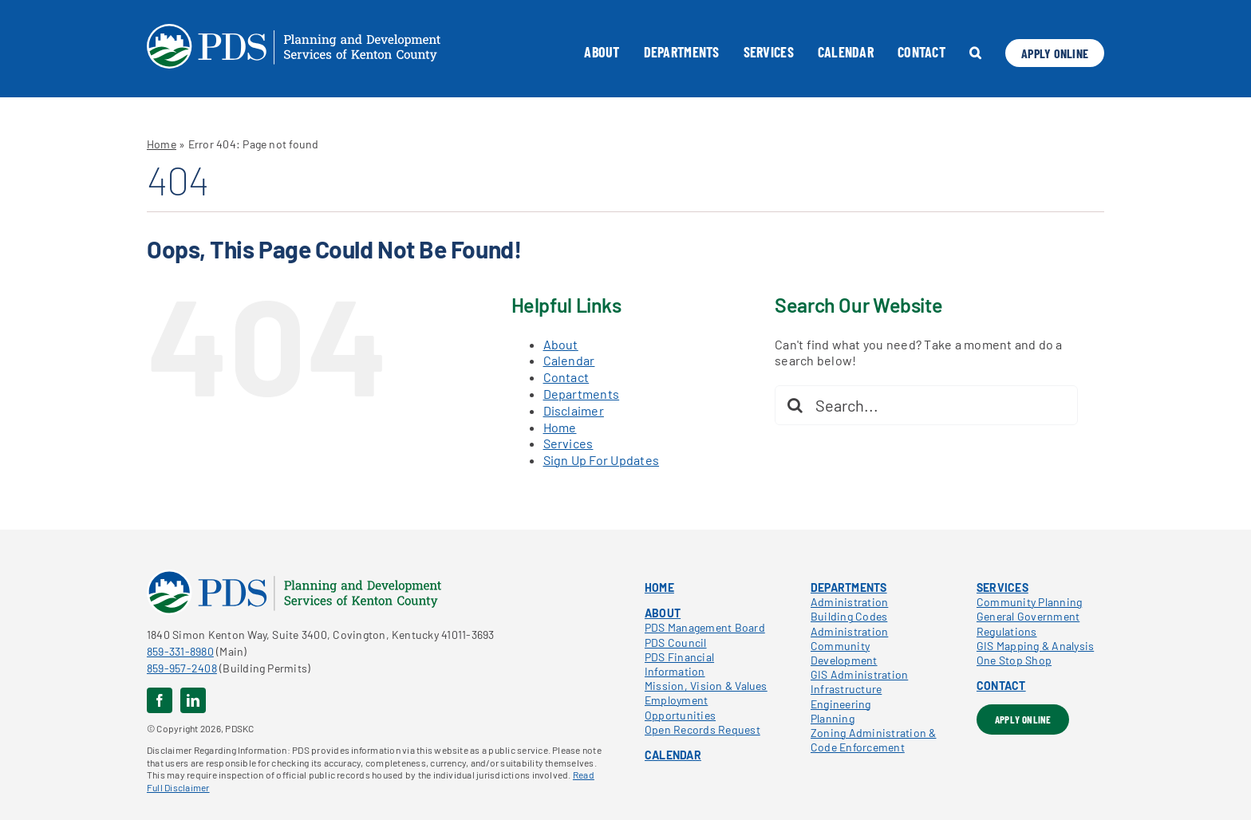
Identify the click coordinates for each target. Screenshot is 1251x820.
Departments (581, 393)
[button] (975, 52)
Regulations (1007, 631)
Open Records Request (702, 729)
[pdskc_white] (293, 29)
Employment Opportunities (680, 707)
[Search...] (926, 405)
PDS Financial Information (679, 664)
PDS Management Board (705, 627)
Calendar (569, 360)
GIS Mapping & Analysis (1035, 645)
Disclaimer (573, 410)
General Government (1028, 616)
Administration (849, 602)
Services (568, 443)
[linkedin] (193, 700)
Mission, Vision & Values (706, 685)
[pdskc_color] (294, 575)
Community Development (844, 653)
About (560, 344)
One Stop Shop (1014, 660)
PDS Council (676, 642)
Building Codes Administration (849, 623)
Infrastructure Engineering (846, 696)
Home (161, 144)
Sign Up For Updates (601, 459)
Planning (832, 718)
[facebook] (159, 700)
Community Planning (1029, 602)
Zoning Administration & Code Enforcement (874, 740)
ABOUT (663, 613)
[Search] (795, 405)
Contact (566, 376)
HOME (659, 587)
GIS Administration (859, 674)
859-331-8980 (180, 651)
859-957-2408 (182, 668)
